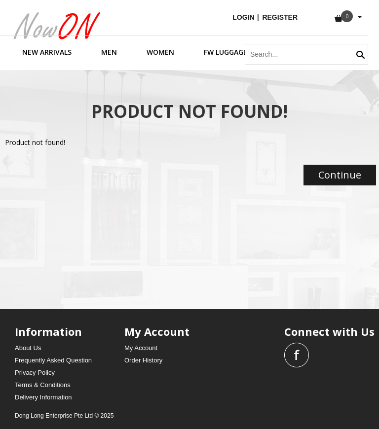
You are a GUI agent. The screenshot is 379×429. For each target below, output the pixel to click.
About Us (28, 348)
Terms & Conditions (43, 385)
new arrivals (47, 52)
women (160, 52)
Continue (339, 174)
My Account (140, 348)
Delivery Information (43, 397)
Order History (143, 360)
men (109, 52)
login (244, 17)
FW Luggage (225, 52)
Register (280, 17)
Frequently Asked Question (53, 360)
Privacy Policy (35, 372)
